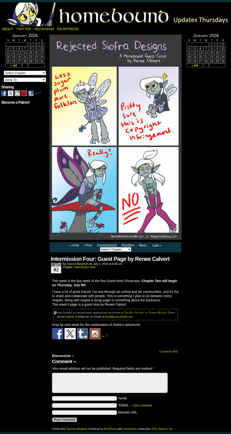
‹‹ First (74, 245)
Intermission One (85, 267)
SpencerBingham (77, 264)
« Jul (13, 65)
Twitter (23, 29)
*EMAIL (135, 405)
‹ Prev (88, 245)
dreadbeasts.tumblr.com (119, 316)
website (70, 316)
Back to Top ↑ (167, 428)
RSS (154, 428)
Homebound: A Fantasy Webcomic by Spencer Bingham (115, 14)
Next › (143, 245)
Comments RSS (168, 351)
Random (128, 245)
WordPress (110, 428)
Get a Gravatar (142, 405)
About (7, 29)
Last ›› (157, 245)
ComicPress (129, 428)
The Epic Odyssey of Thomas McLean (145, 312)
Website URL (127, 412)
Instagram (44, 29)
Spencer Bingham (77, 428)
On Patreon (68, 29)
